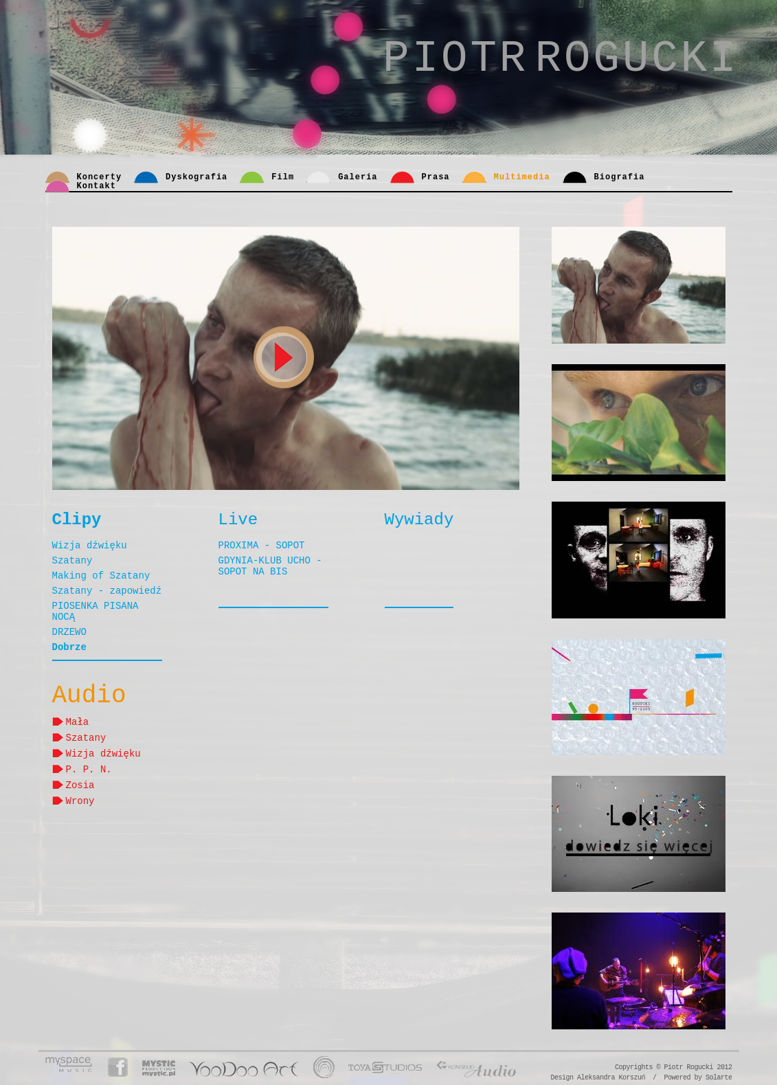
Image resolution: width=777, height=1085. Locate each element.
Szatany (72, 560)
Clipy (77, 520)
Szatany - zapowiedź (107, 590)
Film (282, 177)
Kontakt (96, 186)
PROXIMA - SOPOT (261, 545)
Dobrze (69, 647)
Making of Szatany (101, 575)
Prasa (436, 177)
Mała (77, 721)
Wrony (80, 800)
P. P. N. (89, 768)
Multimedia (522, 177)
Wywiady (419, 520)
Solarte (719, 1078)
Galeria (357, 177)
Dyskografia (196, 177)
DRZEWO (69, 632)
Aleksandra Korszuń (611, 1078)
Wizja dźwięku (89, 545)
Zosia (80, 784)
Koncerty (99, 177)
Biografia (619, 177)
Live (238, 520)
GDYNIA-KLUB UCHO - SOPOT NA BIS (270, 566)
